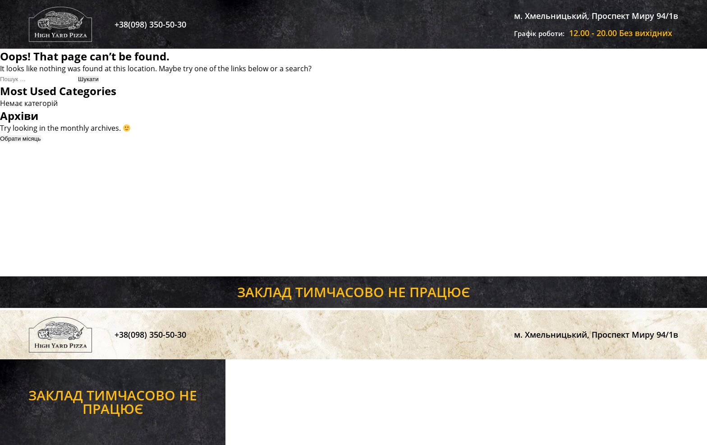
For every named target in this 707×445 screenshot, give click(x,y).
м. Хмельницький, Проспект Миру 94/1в (596, 15)
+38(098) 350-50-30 (150, 24)
